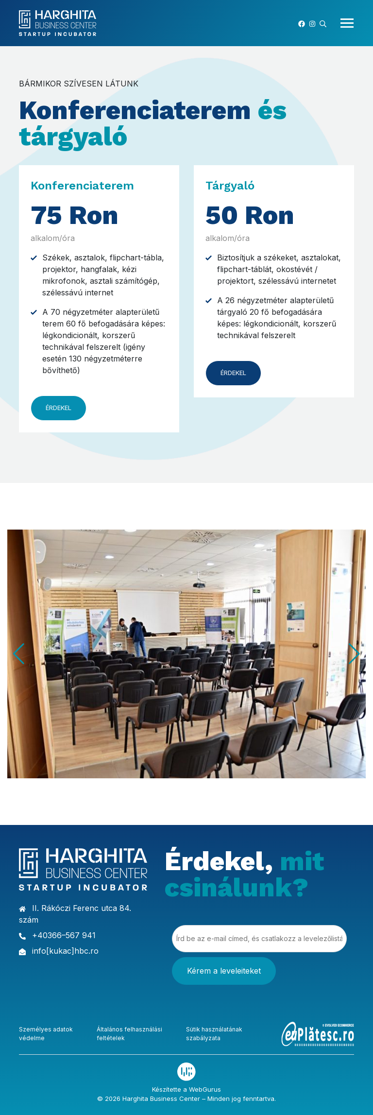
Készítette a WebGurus (186, 1089)
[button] (323, 23)
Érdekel (58, 408)
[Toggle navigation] (344, 23)
